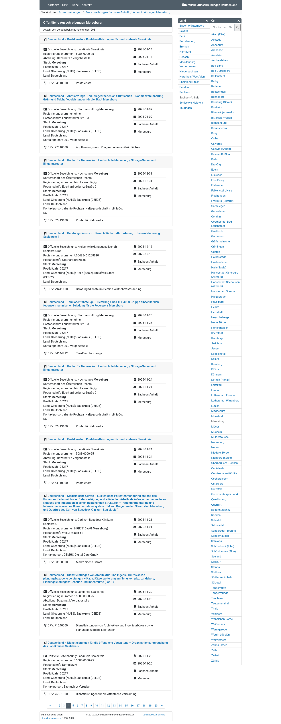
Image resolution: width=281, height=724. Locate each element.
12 (108, 705)
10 (96, 705)
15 (126, 705)
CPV (65, 5)
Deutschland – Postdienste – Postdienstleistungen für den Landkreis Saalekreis (99, 39)
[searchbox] (223, 27)
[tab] (194, 20)
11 (102, 705)
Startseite (53, 5)
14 (120, 705)
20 (156, 705)
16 (132, 705)
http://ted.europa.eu (51, 718)
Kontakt (87, 5)
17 (138, 705)
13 (114, 705)
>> (162, 705)
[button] (194, 20)
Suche (75, 5)
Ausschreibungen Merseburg (151, 12)
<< (49, 705)
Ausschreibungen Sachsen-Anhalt (107, 12)
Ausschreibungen (70, 12)
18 (144, 705)
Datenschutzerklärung (154, 714)
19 (150, 705)
